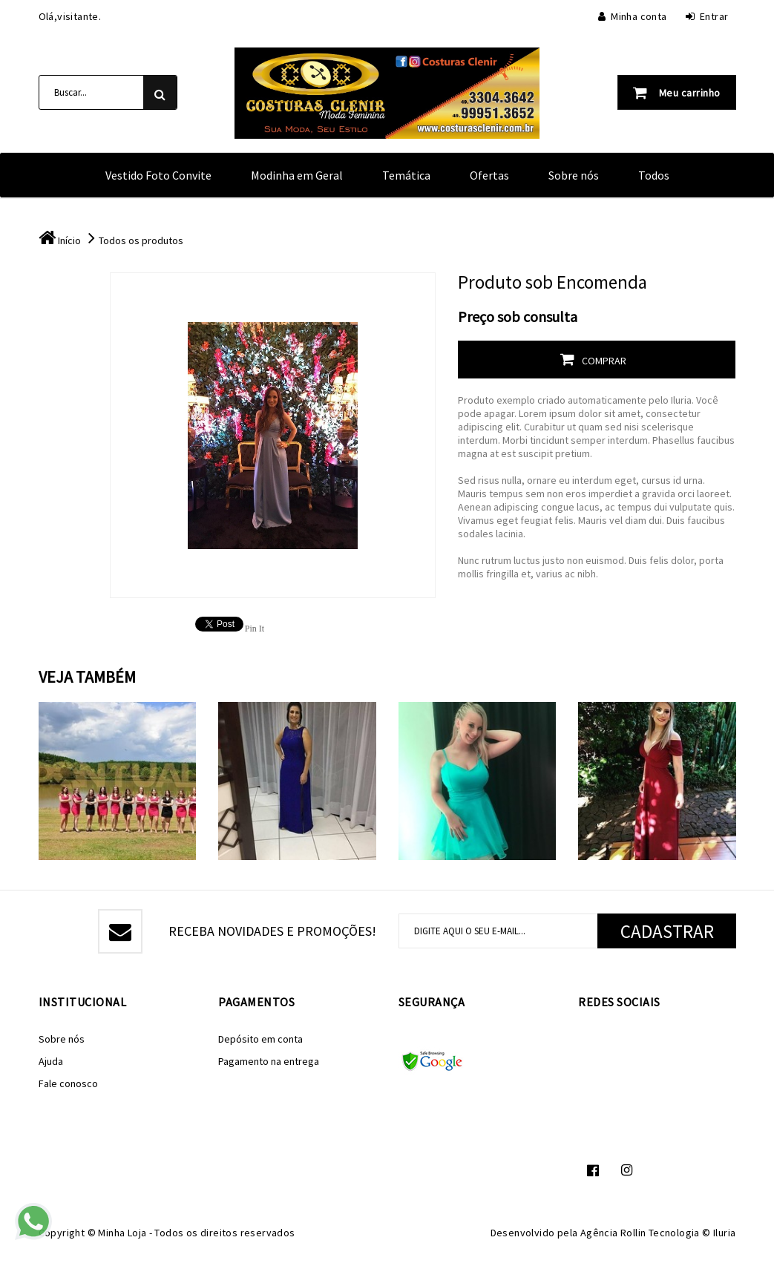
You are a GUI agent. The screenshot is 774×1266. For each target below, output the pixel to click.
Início (69, 240)
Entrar (707, 16)
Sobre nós (573, 175)
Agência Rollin (613, 1232)
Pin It (254, 628)
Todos (653, 175)
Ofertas (489, 175)
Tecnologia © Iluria (692, 1232)
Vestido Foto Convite (158, 175)
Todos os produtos (141, 240)
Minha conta (632, 16)
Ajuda (51, 1061)
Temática (406, 175)
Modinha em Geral (297, 175)
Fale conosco (68, 1083)
